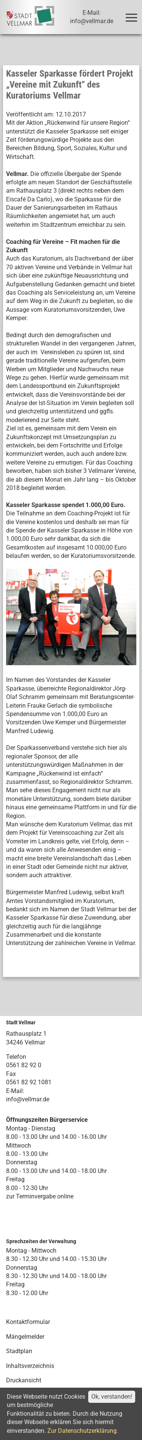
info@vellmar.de (27, 1099)
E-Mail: (15, 1091)
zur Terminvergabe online (39, 1196)
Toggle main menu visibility (133, 14)
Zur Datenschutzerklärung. (82, 1430)
